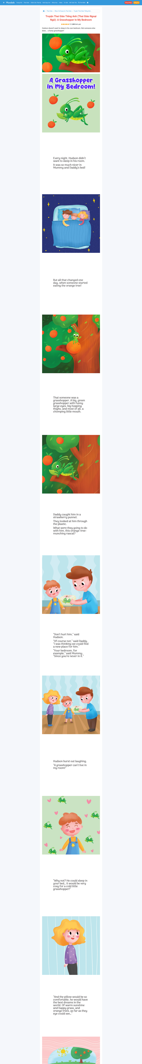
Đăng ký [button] (136, 2)
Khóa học (54, 2)
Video (60, 2)
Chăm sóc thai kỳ (36, 2)
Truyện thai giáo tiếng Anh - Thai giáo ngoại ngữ (83, 11)
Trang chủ (19, 2)
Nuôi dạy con (46, 2)
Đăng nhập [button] (128, 2)
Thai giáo (26, 2)
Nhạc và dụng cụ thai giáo (63, 11)
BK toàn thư (73, 2)
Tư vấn (66, 2)
